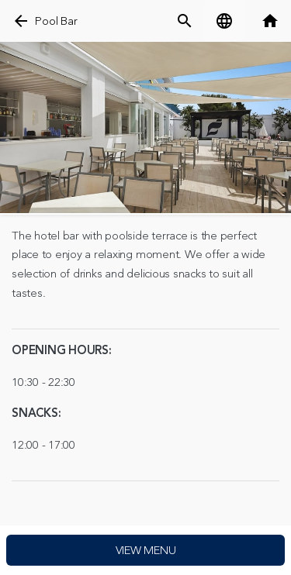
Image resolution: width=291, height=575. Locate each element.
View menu (146, 551)
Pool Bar (56, 21)
